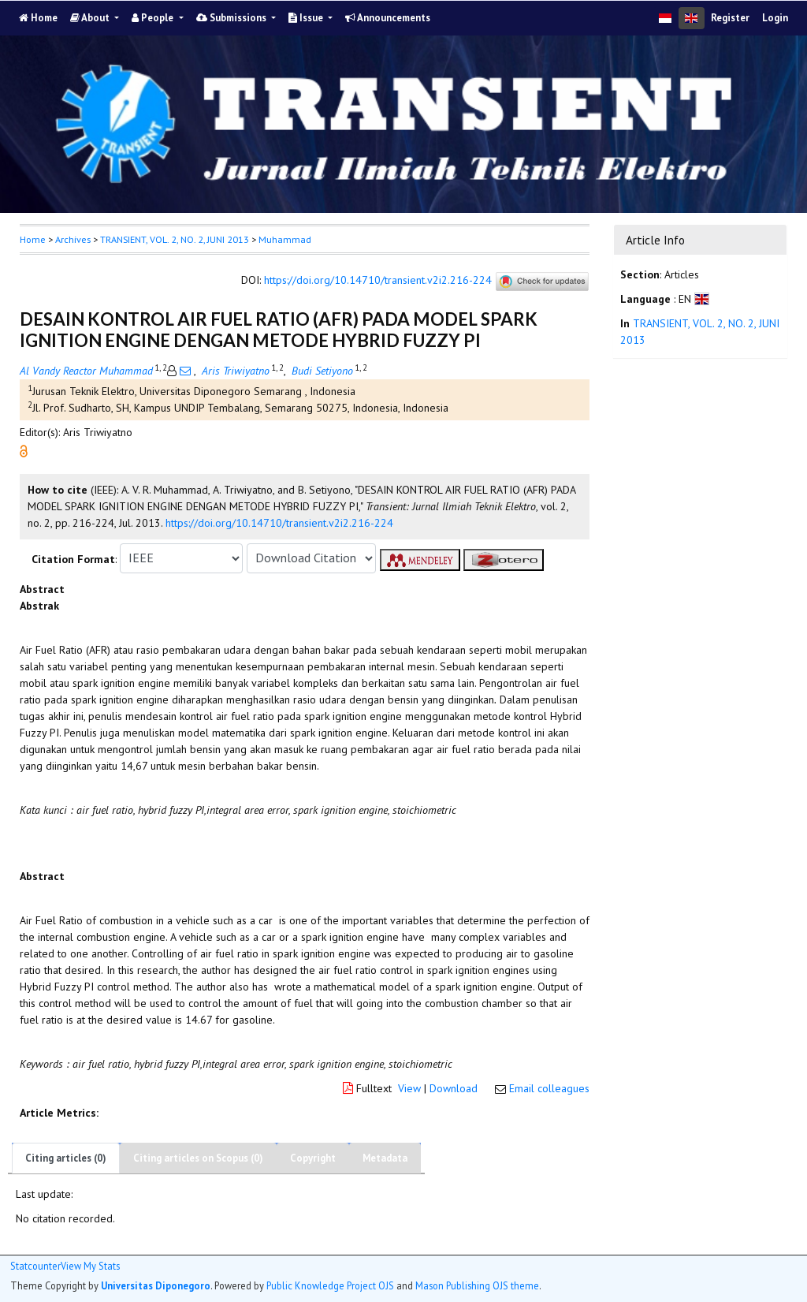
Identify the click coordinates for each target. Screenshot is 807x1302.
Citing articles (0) (65, 1158)
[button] (24, 449)
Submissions (232, 17)
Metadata (385, 1158)
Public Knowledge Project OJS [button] (330, 1285)
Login (775, 17)
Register (730, 17)
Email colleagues (549, 1088)
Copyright (313, 1158)
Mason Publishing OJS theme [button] (477, 1285)
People (154, 17)
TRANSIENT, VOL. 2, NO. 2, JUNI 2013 (174, 239)
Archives (73, 239)
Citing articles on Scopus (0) (198, 1158)
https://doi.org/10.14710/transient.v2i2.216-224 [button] (279, 523)
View (409, 1088)
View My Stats (90, 1266)
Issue (306, 17)
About (91, 17)
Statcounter (35, 1265)
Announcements (387, 17)
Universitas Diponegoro (155, 1285)
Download (454, 1088)
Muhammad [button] (284, 239)
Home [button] (33, 239)
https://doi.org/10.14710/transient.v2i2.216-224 (378, 280)
